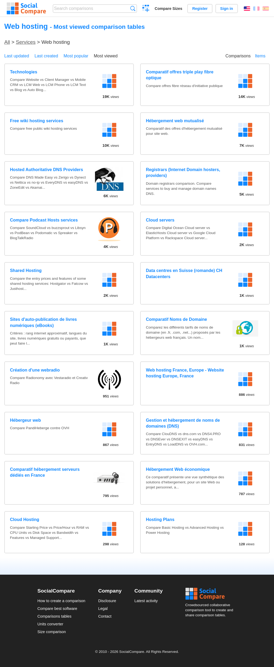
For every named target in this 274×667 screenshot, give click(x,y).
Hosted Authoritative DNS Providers (46, 169)
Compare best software (57, 608)
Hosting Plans (160, 519)
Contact (105, 616)
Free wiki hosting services (36, 121)
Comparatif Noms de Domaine (176, 319)
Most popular (76, 56)
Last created (46, 56)
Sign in (226, 8)
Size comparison (51, 632)
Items (260, 56)
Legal (103, 608)
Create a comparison (146, 9)
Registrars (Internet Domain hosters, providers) (183, 172)
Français (256, 8)
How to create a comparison (61, 601)
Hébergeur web (25, 420)
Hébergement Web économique (178, 469)
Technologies (23, 72)
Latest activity (146, 601)
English (247, 8)
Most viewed (105, 56)
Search (132, 8)
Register (200, 8)
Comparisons (238, 56)
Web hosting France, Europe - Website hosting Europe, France (185, 373)
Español (265, 8)
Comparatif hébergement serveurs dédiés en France (45, 472)
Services (26, 42)
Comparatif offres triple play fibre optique (180, 75)
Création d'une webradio (35, 370)
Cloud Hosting (24, 519)
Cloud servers (160, 220)
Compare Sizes (168, 8)
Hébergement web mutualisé (175, 121)
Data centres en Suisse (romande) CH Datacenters (184, 273)
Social (211, 593)
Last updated (16, 56)
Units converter (50, 624)
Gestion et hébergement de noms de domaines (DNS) (183, 423)
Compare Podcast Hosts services (44, 220)
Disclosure (107, 601)
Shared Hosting (25, 270)
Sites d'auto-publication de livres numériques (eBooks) (43, 322)
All (7, 42)
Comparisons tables (54, 616)
